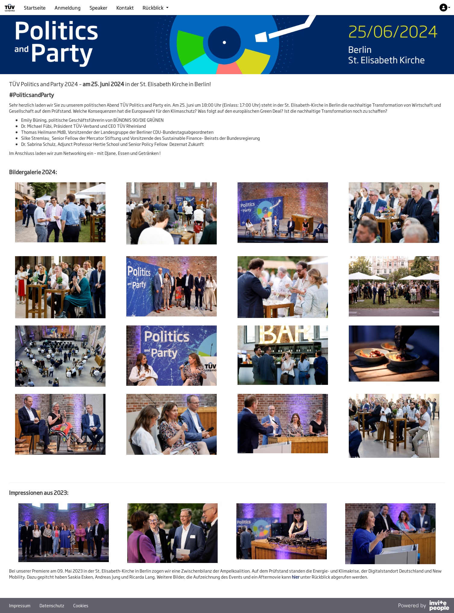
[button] (445, 7)
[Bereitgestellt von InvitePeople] (423, 606)
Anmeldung (67, 7)
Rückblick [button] (156, 7)
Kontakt (125, 7)
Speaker (98, 7)
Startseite (35, 7)
